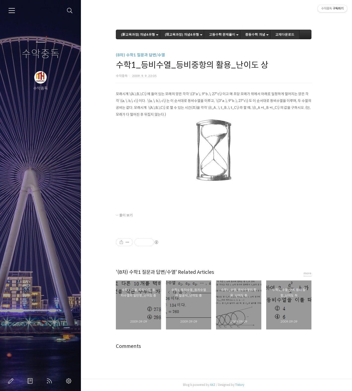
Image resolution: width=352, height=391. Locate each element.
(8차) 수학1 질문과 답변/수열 (143, 55)
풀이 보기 (129, 215)
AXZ (215, 385)
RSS (50, 381)
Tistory (242, 385)
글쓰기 (12, 381)
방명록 (31, 381)
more (310, 273)
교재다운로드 (287, 34)
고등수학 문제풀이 (225, 34)
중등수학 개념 (258, 34)
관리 (70, 381)
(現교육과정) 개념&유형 (185, 34)
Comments (131, 346)
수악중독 (41, 54)
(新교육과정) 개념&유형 (141, 34)
